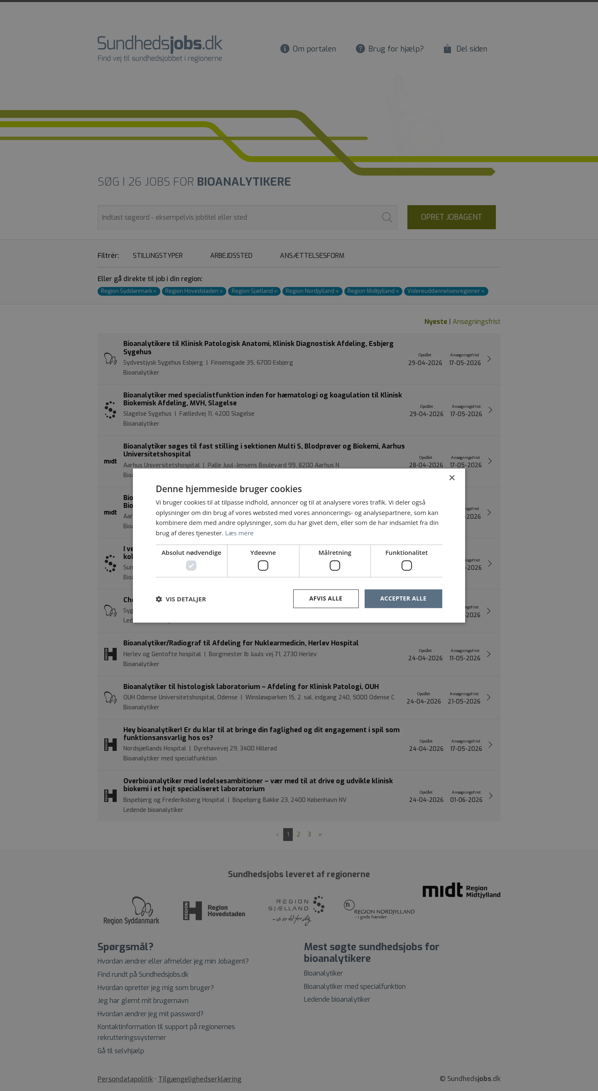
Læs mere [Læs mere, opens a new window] (239, 533)
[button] (181, 599)
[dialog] (299, 545)
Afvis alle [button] (326, 599)
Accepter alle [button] (403, 599)
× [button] (451, 478)
